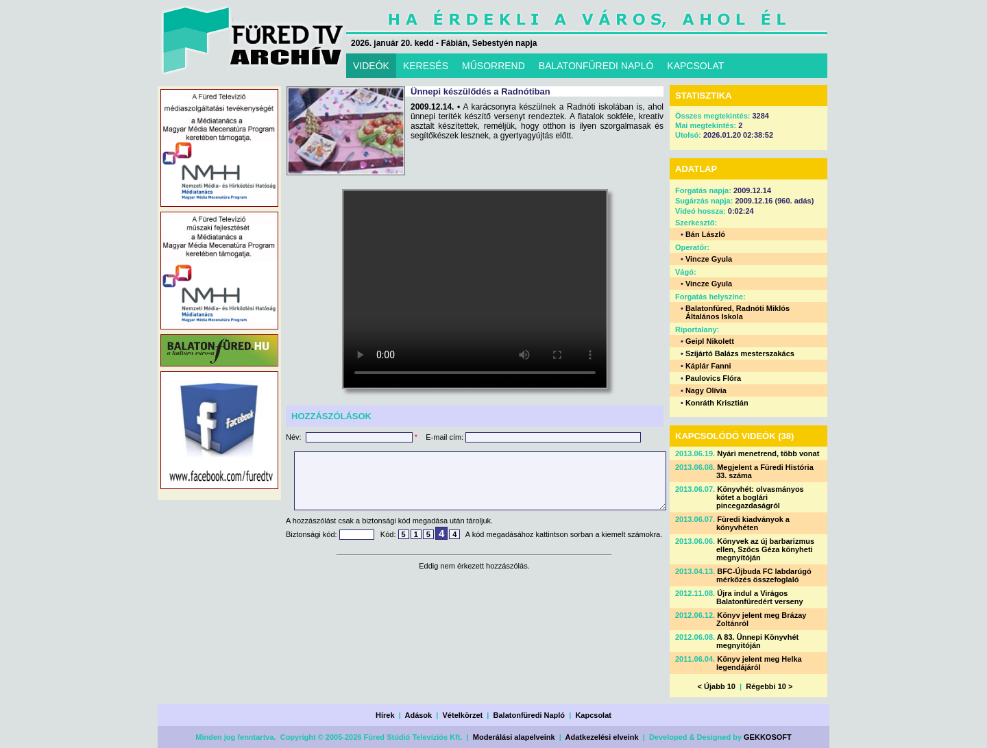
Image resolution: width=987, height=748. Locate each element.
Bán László (705, 234)
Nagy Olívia (706, 390)
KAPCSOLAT (695, 65)
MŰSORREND (493, 65)
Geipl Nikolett (709, 341)
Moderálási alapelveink (514, 737)
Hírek (385, 715)
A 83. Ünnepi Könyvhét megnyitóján (757, 641)
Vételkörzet (463, 715)
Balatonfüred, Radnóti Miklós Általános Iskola (737, 312)
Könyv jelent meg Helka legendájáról (759, 663)
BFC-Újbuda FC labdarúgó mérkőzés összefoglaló (764, 575)
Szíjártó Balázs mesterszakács (739, 353)
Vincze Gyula (708, 259)
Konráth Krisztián (716, 403)
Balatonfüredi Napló (529, 715)
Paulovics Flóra (713, 378)
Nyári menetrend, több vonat (768, 453)
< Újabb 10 (716, 686)
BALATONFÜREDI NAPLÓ (596, 65)
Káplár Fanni (708, 366)
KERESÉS (425, 65)
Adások (418, 715)
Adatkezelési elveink (602, 737)
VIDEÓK (371, 65)
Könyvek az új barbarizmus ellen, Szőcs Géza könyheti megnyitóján (765, 549)
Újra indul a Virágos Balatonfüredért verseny (759, 597)
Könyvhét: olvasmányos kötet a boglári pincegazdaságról (760, 497)
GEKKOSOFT (768, 737)
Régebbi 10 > (769, 686)
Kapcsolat (593, 715)
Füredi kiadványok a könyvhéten (753, 523)
